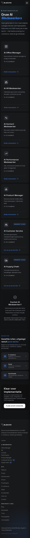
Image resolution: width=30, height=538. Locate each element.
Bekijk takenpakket (11, 72)
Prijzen (3, 473)
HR (2, 450)
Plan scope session (14, 406)
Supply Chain (6, 462)
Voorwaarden (5, 520)
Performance (5, 455)
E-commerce (5, 486)
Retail (3, 489)
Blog (2, 507)
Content (3, 453)
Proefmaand (5, 483)
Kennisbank (4, 510)
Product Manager (6, 458)
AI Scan (3, 480)
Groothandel (5, 493)
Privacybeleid (5, 517)
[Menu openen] (27, 3)
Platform (3, 470)
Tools (3, 513)
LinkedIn (3, 440)
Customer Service (8, 460)
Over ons (4, 496)
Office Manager (5, 448)
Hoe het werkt (5, 476)
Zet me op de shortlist (12, 250)
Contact (3, 499)
